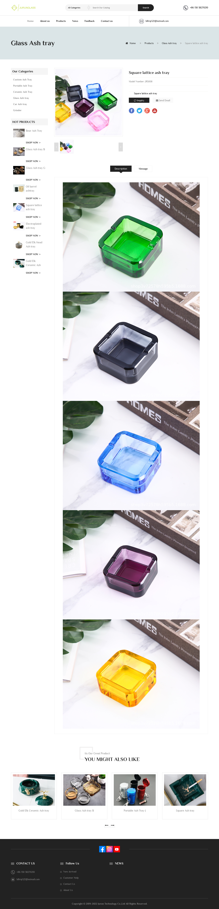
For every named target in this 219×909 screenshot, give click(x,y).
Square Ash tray (185, 810)
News (75, 21)
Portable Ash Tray (22, 85)
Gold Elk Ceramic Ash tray (33, 265)
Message (143, 168)
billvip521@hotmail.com (154, 21)
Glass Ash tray (169, 43)
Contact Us (69, 884)
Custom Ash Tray (22, 79)
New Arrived (69, 871)
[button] (106, 825)
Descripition (121, 168)
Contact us (107, 21)
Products (61, 21)
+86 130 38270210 (199, 7)
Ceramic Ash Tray (22, 91)
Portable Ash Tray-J (135, 810)
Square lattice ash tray (145, 93)
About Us (68, 890)
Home (30, 21)
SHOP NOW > (33, 142)
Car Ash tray (20, 104)
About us (45, 21)
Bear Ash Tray (34, 130)
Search (146, 7)
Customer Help (71, 877)
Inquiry (139, 100)
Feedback (89, 21)
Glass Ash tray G (35, 167)
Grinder (17, 110)
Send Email (163, 100)
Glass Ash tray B (35, 149)
